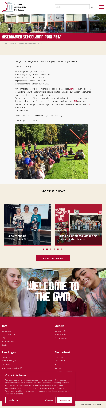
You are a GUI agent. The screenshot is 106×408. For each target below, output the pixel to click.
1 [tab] (44, 250)
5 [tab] (58, 250)
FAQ (3, 338)
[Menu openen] (101, 7)
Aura (57, 364)
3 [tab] (51, 250)
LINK (71, 88)
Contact (5, 345)
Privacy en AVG (8, 341)
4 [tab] (55, 250)
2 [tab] (47, 250)
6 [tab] (62, 250)
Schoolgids (6, 331)
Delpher (58, 368)
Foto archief (59, 357)
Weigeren (49, 400)
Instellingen (13, 400)
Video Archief (60, 361)
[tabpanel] (27, 225)
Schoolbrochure (8, 334)
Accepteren (65, 400)
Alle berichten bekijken (53, 258)
